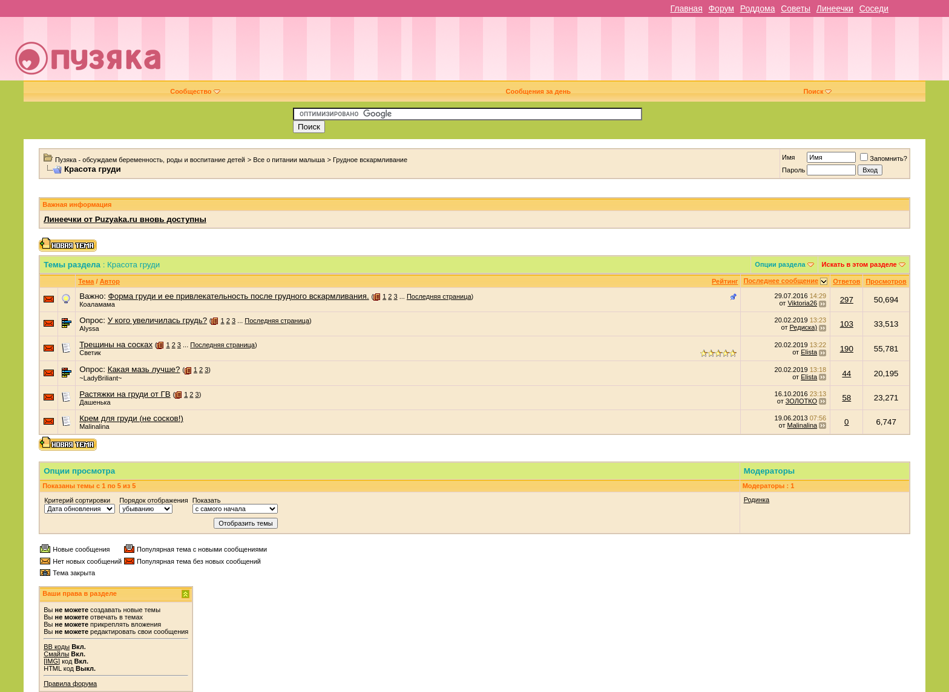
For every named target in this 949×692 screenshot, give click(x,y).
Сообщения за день (538, 91)
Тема (86, 281)
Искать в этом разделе (859, 264)
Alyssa (89, 328)
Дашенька (95, 402)
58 (846, 397)
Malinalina (94, 426)
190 (846, 348)
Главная (686, 8)
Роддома (757, 8)
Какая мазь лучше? (144, 369)
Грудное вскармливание (370, 159)
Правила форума (70, 683)
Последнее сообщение (780, 280)
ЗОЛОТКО (801, 401)
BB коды (57, 646)
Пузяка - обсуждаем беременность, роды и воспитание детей (150, 159)
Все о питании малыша (289, 159)
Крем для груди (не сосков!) (131, 418)
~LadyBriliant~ (100, 378)
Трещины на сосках (116, 344)
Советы (795, 8)
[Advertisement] (559, 53)
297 (846, 299)
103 (846, 323)
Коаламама (97, 304)
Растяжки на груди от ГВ (125, 394)
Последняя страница (439, 296)
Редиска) (803, 327)
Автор (110, 281)
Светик (89, 352)
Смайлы (56, 654)
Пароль (793, 170)
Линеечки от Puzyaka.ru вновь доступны (125, 219)
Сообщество (195, 91)
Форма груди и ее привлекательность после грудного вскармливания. (238, 296)
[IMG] (52, 661)
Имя (788, 157)
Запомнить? (883, 158)
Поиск (817, 91)
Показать (206, 500)
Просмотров (885, 281)
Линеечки (834, 8)
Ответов (846, 281)
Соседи (873, 8)
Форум (721, 8)
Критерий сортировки (77, 500)
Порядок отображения (153, 500)
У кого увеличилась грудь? (157, 320)
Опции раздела (780, 264)
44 (846, 373)
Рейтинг (725, 281)
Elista (809, 352)
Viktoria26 (802, 303)
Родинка (757, 499)
